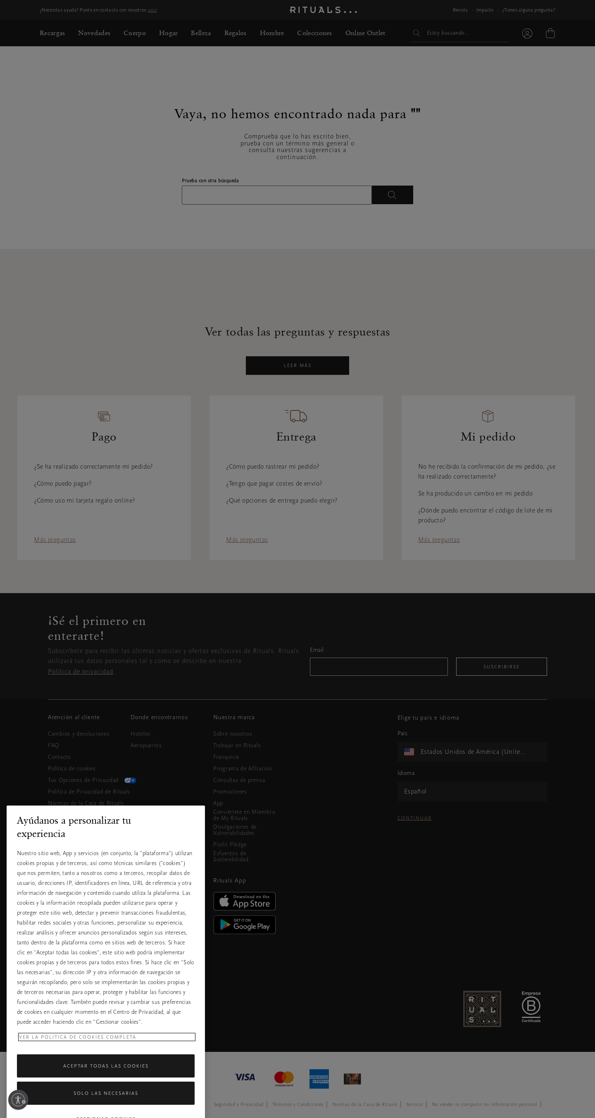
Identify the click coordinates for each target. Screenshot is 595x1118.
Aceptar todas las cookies (106, 1095)
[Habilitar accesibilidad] (18, 1100)
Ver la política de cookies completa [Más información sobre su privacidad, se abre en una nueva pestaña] (77, 1066)
